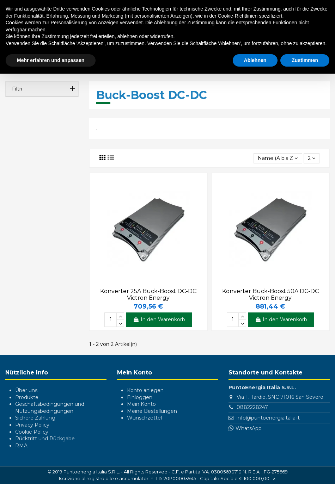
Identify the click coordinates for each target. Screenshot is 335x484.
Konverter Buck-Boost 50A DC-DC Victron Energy (270, 294)
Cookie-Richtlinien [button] (238, 16)
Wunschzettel (144, 418)
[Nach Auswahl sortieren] (278, 158)
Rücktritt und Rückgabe (45, 438)
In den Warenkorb (159, 319)
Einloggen (139, 397)
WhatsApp (249, 428)
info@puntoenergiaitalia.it (268, 418)
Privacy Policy (32, 425)
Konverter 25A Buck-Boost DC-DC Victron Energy (148, 294)
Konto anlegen (145, 390)
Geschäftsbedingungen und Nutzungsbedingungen (49, 407)
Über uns (26, 390)
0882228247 (252, 407)
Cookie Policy (31, 432)
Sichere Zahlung (35, 418)
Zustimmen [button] (305, 60)
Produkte (26, 397)
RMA (21, 445)
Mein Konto (141, 404)
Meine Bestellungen (152, 411)
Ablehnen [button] (255, 60)
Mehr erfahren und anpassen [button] (50, 60)
